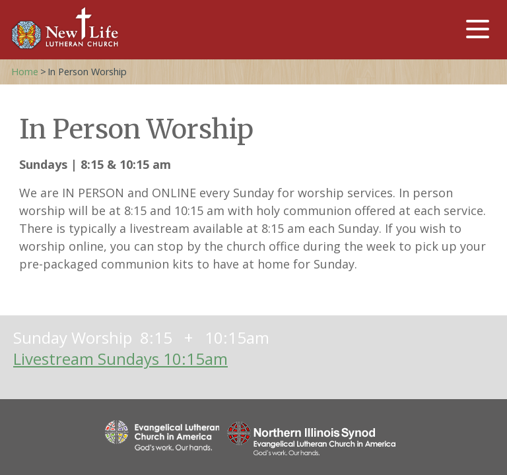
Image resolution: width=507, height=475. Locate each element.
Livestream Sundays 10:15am (120, 358)
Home (24, 71)
